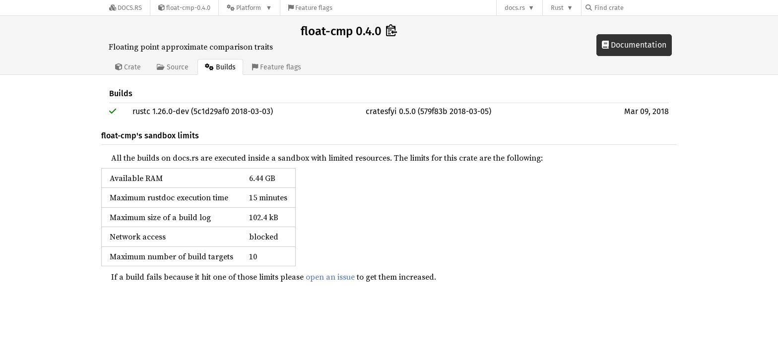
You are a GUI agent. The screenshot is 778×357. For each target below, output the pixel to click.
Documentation (634, 45)
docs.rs (515, 7)
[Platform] (249, 7)
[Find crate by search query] (635, 7)
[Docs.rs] (125, 7)
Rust (557, 7)
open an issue (330, 276)
